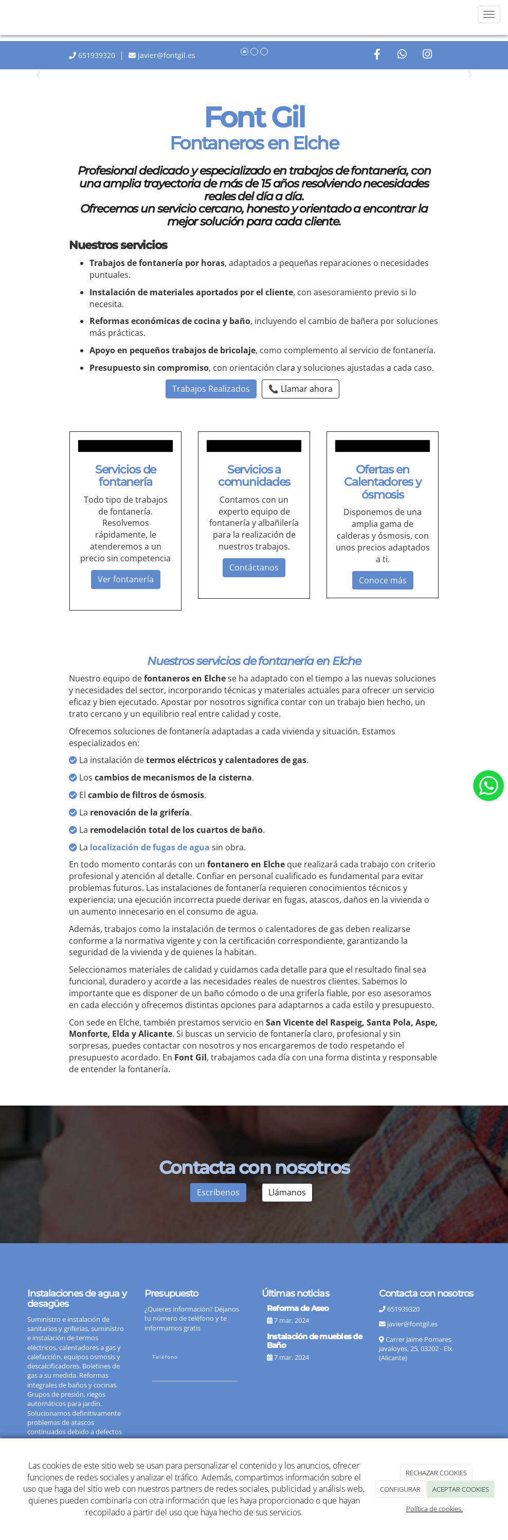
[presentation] (230, 1415)
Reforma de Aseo (298, 1308)
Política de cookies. (434, 1508)
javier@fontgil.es (412, 1323)
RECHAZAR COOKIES (436, 1472)
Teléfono (165, 1356)
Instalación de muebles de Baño (314, 1341)
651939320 (96, 55)
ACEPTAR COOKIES (460, 1489)
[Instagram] (427, 55)
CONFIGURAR (400, 1489)
